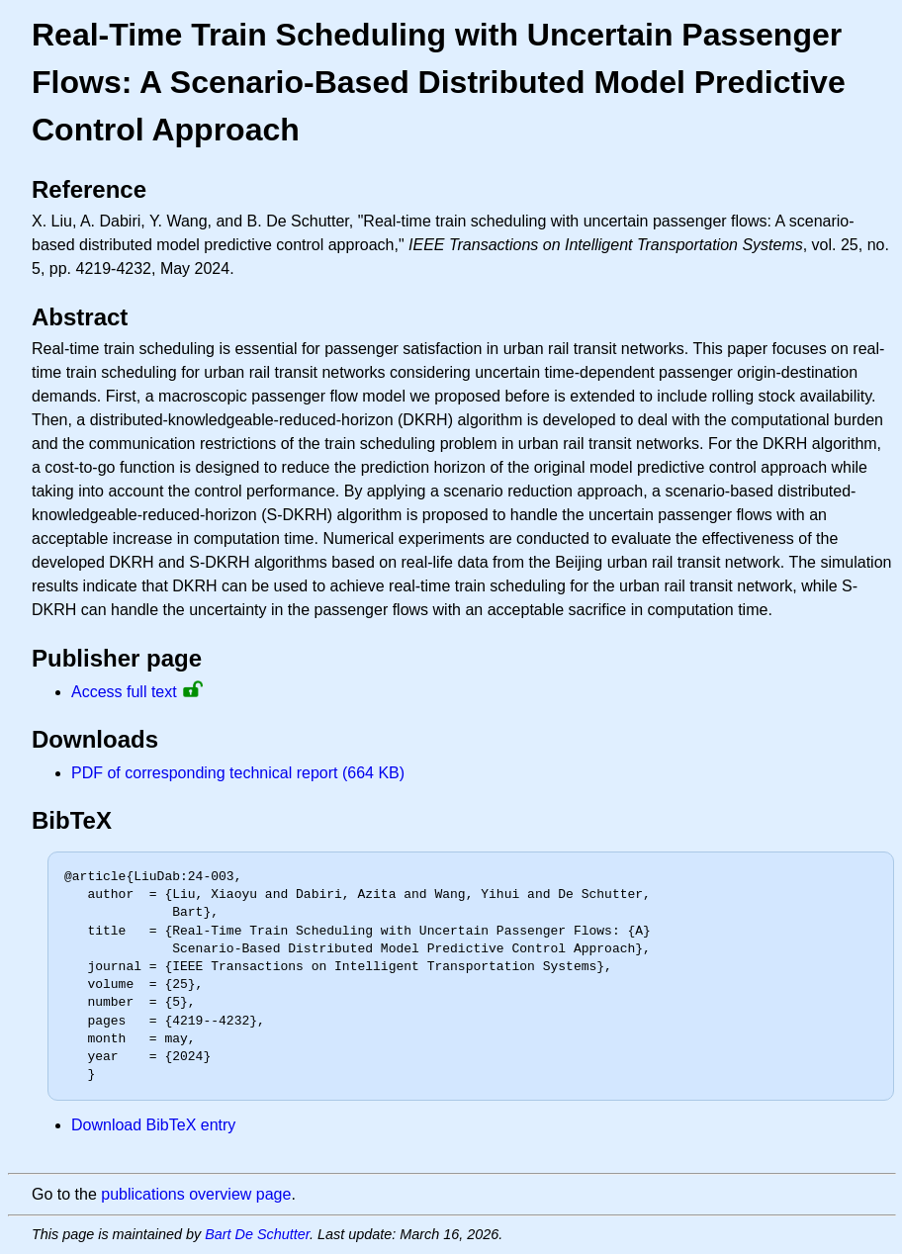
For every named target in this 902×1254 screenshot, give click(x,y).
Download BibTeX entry (153, 1125)
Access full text (124, 691)
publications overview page (196, 1194)
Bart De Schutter (257, 1234)
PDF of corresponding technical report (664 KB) (238, 772)
